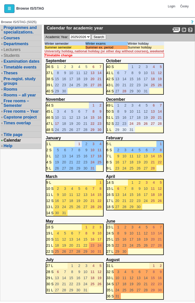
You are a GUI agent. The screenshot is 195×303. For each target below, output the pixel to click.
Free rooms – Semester (16, 103)
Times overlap (17, 123)
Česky (184, 6)
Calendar (12, 140)
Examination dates (21, 61)
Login (171, 6)
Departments (16, 44)
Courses (12, 38)
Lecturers (12, 49)
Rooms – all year (20, 95)
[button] (9, 8)
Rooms (10, 89)
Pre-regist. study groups (20, 81)
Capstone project (20, 117)
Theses (11, 73)
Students (12, 55)
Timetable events (20, 67)
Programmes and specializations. (20, 29)
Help (8, 146)
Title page (13, 134)
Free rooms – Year (21, 111)
